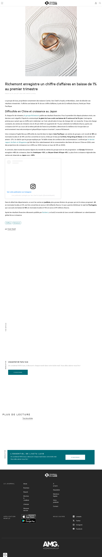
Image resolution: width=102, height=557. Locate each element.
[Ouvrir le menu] (2, 3)
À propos (55, 485)
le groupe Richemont (31, 115)
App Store (28, 516)
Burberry (45, 212)
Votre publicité (55, 501)
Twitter (76, 521)
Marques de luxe (26, 509)
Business (26, 488)
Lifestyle (26, 504)
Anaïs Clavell (31, 93)
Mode (25, 484)
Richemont (16, 223)
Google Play (28, 521)
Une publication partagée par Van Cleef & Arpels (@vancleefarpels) (33, 195)
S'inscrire (18, 372)
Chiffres (8, 223)
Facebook (77, 529)
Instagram (77, 525)
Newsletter (56, 490)
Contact (55, 506)
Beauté (25, 492)
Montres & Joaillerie (26, 498)
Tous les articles (27, 418)
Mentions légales (56, 495)
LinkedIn (77, 516)
